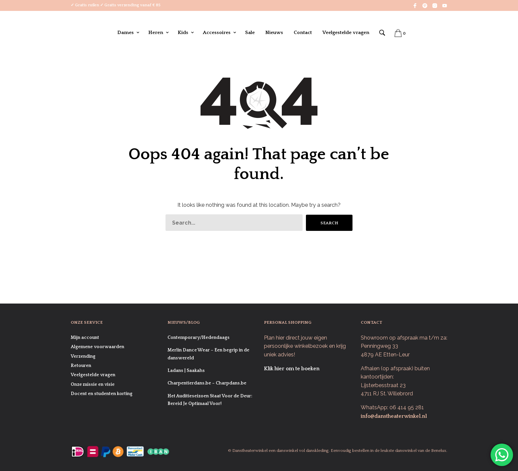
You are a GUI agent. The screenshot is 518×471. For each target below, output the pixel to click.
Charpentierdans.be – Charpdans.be (206, 383)
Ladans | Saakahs (186, 370)
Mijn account (85, 337)
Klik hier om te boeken (291, 369)
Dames (125, 32)
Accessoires (217, 32)
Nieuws (274, 32)
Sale (250, 32)
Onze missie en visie (93, 384)
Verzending (83, 356)
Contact (303, 32)
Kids (183, 32)
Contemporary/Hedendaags (198, 337)
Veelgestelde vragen (345, 32)
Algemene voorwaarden (97, 346)
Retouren (81, 365)
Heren (155, 32)
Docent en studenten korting (101, 393)
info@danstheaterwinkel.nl (394, 416)
